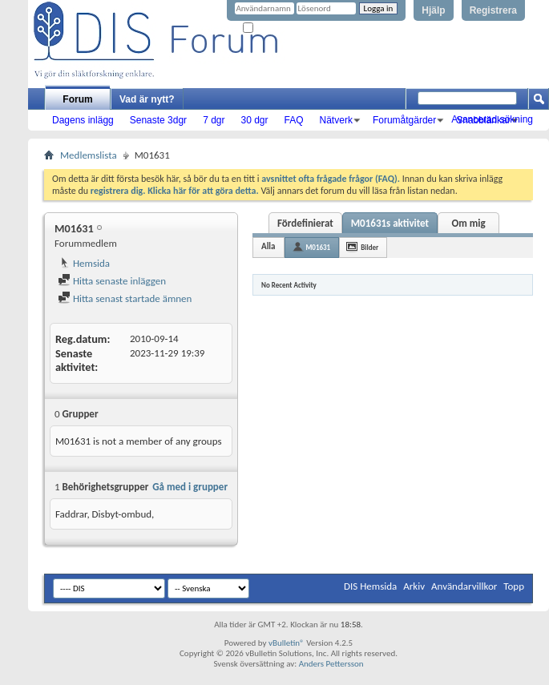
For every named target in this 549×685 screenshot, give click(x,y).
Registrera (493, 10)
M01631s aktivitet (390, 223)
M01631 (318, 247)
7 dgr (213, 120)
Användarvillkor (464, 586)
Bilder (369, 247)
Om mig (468, 223)
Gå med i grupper (190, 487)
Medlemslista (88, 155)
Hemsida (84, 263)
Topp (513, 586)
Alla (268, 246)
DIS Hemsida (370, 586)
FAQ (294, 120)
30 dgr (254, 120)
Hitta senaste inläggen (112, 281)
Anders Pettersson (331, 664)
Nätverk (336, 120)
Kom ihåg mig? (276, 28)
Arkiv (414, 586)
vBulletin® (286, 643)
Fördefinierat (305, 223)
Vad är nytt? (147, 99)
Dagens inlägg (83, 120)
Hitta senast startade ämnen (125, 298)
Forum (77, 99)
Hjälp (433, 10)
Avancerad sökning (492, 119)
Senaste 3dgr (158, 120)
